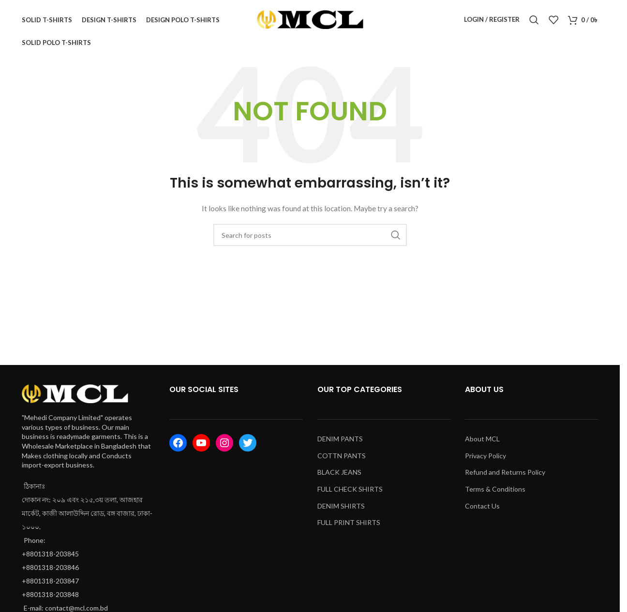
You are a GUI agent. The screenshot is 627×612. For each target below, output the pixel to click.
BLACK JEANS (339, 476)
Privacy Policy (485, 459)
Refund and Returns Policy (505, 476)
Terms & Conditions (495, 493)
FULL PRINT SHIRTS (348, 526)
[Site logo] (310, 21)
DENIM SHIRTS (341, 510)
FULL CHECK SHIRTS (350, 493)
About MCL (482, 442)
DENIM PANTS (340, 442)
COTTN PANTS (341, 459)
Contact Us (482, 510)
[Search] (534, 21)
